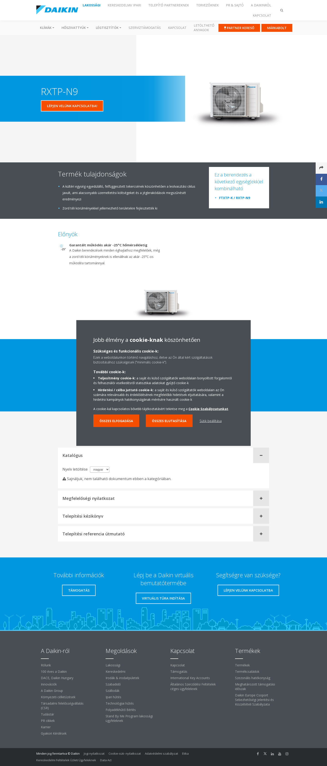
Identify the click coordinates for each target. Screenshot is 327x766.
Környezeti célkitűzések (58, 697)
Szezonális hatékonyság (252, 678)
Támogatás (178, 671)
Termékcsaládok (247, 671)
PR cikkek (48, 720)
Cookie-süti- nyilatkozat (125, 753)
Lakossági (113, 665)
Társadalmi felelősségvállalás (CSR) (62, 705)
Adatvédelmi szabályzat (161, 753)
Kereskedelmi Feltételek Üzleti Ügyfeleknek (66, 760)
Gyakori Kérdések (54, 733)
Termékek (242, 665)
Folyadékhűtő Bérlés (121, 710)
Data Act (105, 760)
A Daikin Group (52, 690)
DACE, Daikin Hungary (57, 678)
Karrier (46, 727)
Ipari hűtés (113, 697)
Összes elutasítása (169, 421)
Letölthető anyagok (204, 27)
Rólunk (46, 665)
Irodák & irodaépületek (122, 678)
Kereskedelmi (115, 671)
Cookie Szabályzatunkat (208, 409)
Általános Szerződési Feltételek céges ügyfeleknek (193, 686)
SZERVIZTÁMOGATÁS (145, 27)
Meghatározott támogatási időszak (255, 686)
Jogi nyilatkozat (94, 753)
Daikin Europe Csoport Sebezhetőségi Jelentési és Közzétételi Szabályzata (254, 699)
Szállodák (112, 690)
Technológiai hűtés (120, 703)
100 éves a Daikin (54, 671)
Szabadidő (113, 684)
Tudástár (47, 714)
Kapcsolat (177, 27)
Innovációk (49, 684)
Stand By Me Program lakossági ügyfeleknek (129, 718)
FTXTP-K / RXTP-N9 (234, 198)
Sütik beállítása (211, 421)
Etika (185, 753)
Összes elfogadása (116, 421)
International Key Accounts (190, 678)
